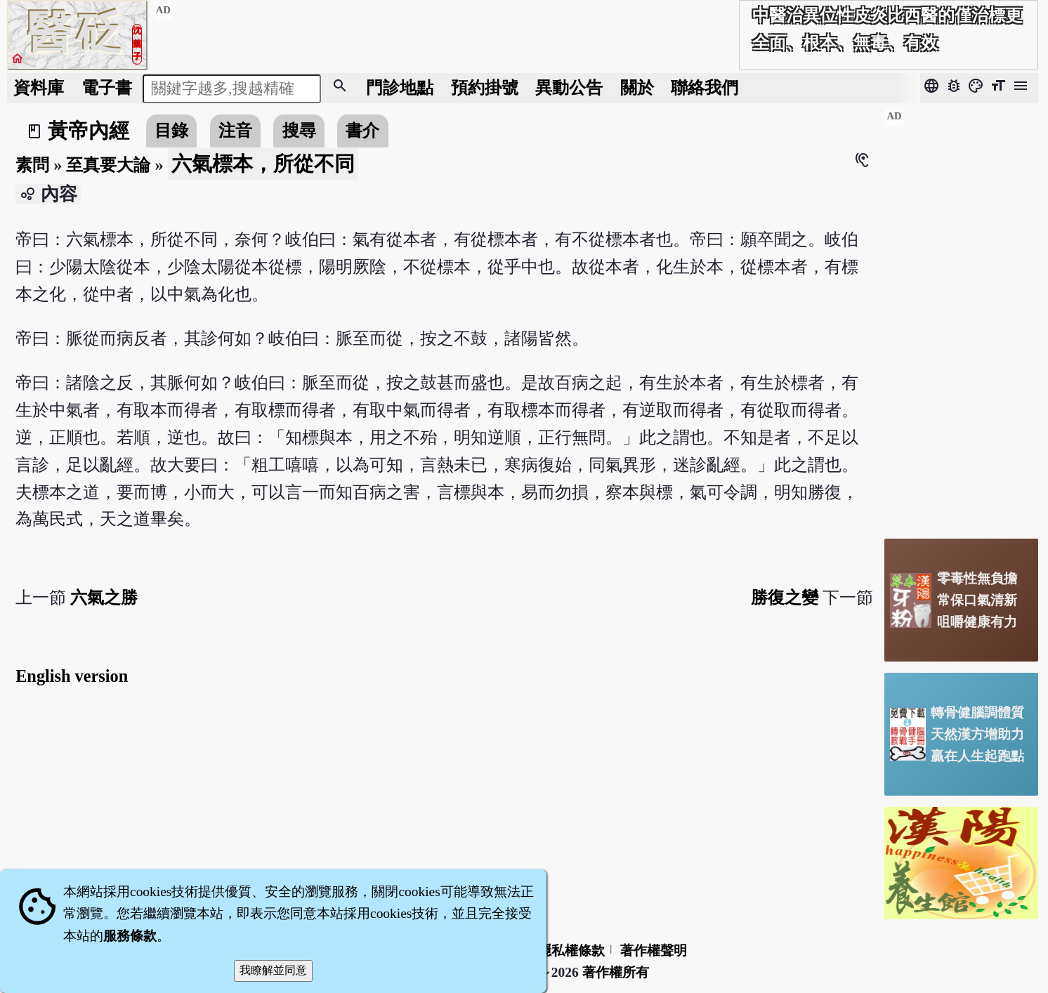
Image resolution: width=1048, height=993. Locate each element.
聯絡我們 (704, 87)
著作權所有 (615, 972)
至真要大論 (108, 164)
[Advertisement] (961, 316)
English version (71, 675)
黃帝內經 (88, 130)
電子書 (106, 87)
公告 (569, 87)
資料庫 (38, 87)
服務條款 (130, 935)
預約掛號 (484, 87)
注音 (235, 130)
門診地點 (399, 87)
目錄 (171, 130)
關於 (637, 87)
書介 (362, 130)
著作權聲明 (653, 950)
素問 (32, 164)
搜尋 (299, 130)
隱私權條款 (571, 950)
